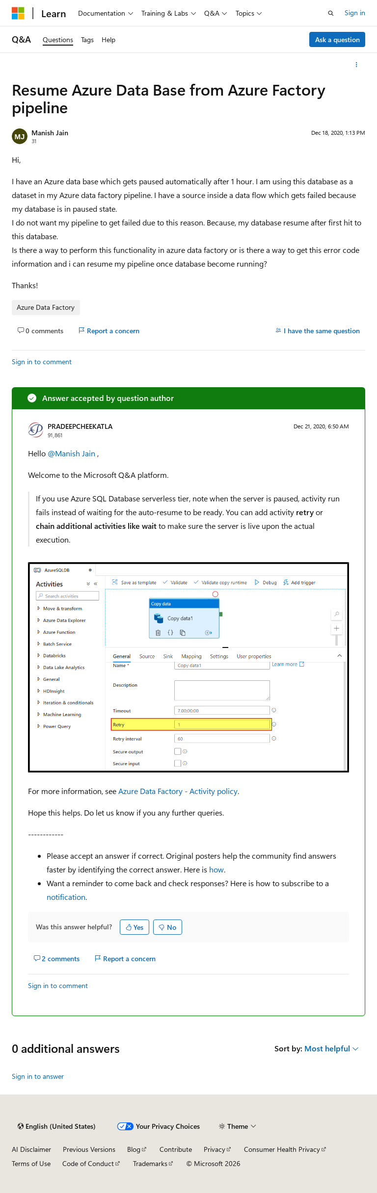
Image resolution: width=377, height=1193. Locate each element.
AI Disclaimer (31, 1149)
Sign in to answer (38, 1076)
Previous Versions (89, 1149)
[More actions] (356, 65)
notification (66, 897)
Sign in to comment (42, 361)
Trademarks (150, 1163)
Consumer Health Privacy (282, 1149)
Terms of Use (31, 1163)
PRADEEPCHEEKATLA (80, 426)
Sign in (355, 12)
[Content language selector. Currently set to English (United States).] (57, 1126)
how (216, 869)
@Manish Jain (72, 453)
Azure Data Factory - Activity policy (178, 791)
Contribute (176, 1149)
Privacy (214, 1149)
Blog (133, 1149)
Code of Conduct (88, 1163)
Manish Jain (49, 132)
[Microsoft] (18, 13)
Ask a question (337, 39)
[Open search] (331, 13)
